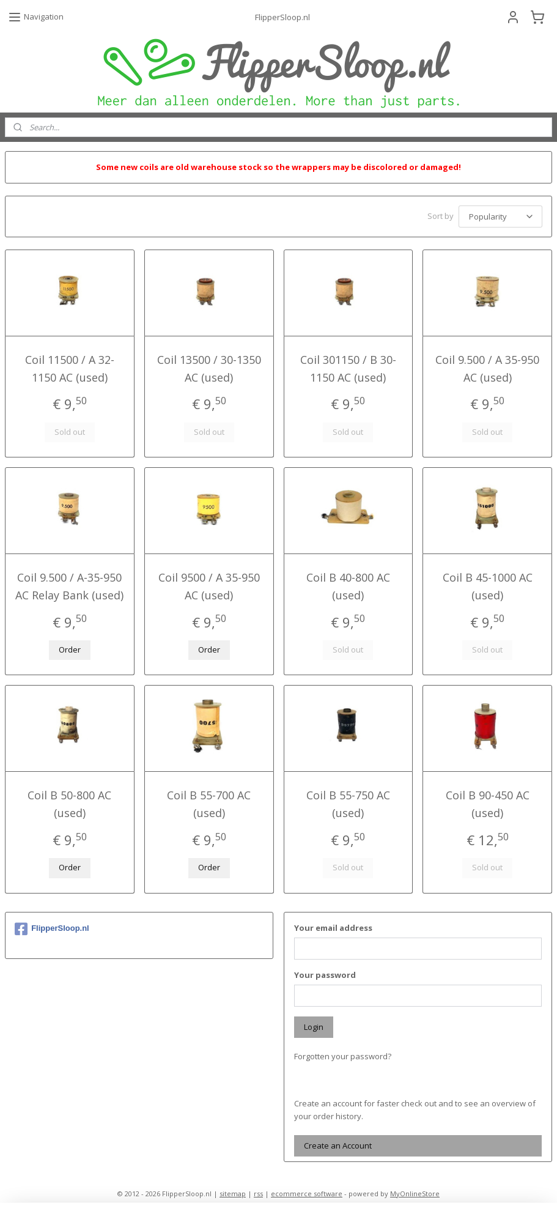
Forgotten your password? (342, 1054)
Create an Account (338, 1143)
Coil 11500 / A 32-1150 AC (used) (69, 366)
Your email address (333, 925)
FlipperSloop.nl (52, 927)
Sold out (69, 429)
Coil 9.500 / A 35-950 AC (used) (487, 366)
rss (258, 1191)
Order (70, 647)
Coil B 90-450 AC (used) (487, 802)
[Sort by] (500, 215)
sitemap (232, 1191)
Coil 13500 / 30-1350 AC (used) (209, 366)
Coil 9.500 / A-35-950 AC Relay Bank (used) (69, 584)
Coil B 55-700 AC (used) (209, 802)
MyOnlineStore (415, 1191)
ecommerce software (306, 1191)
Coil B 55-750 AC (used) (348, 802)
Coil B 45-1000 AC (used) (488, 584)
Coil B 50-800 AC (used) (69, 802)
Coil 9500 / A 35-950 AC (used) (209, 584)
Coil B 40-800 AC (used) (348, 584)
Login (313, 1025)
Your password (325, 973)
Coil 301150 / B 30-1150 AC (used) (348, 366)
